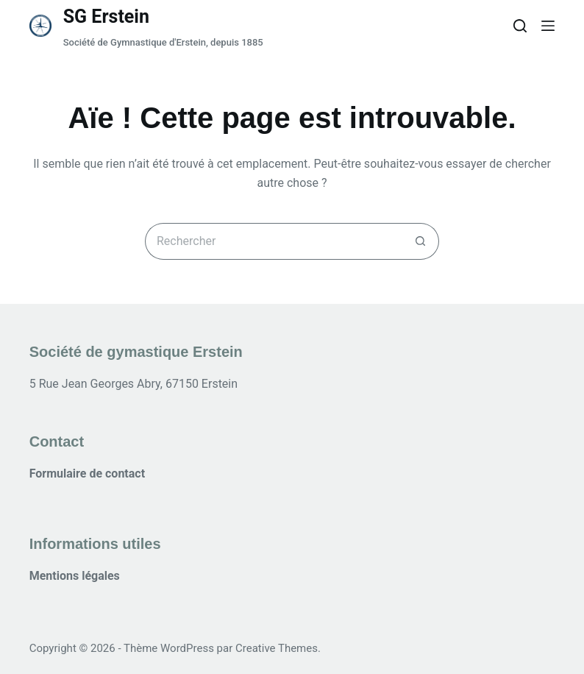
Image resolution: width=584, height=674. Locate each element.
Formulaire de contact (87, 473)
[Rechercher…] (273, 241)
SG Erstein (106, 16)
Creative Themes (276, 648)
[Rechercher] (520, 25)
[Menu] (548, 25)
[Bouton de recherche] (420, 241)
